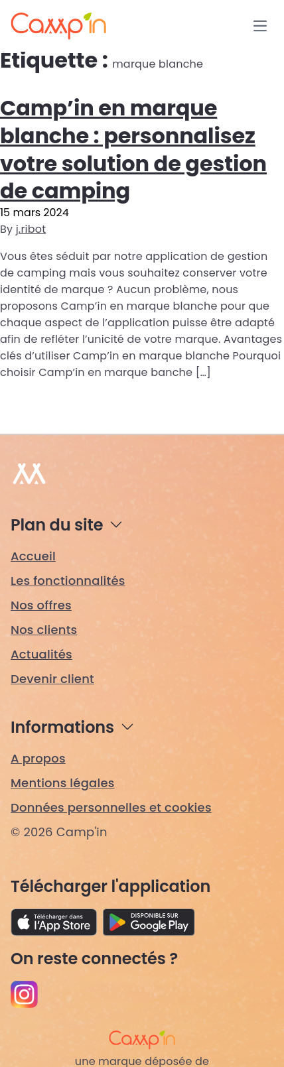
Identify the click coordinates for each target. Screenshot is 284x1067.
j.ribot (31, 229)
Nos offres (41, 605)
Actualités (41, 654)
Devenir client (52, 678)
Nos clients (44, 629)
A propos (38, 758)
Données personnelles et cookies (111, 807)
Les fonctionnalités (68, 580)
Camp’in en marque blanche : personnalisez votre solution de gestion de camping (133, 149)
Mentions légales (63, 783)
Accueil (33, 556)
